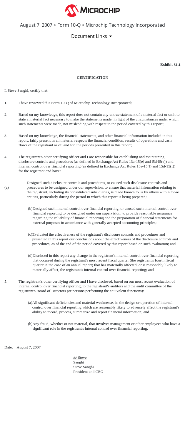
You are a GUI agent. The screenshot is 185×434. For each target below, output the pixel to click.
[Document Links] (92, 36)
